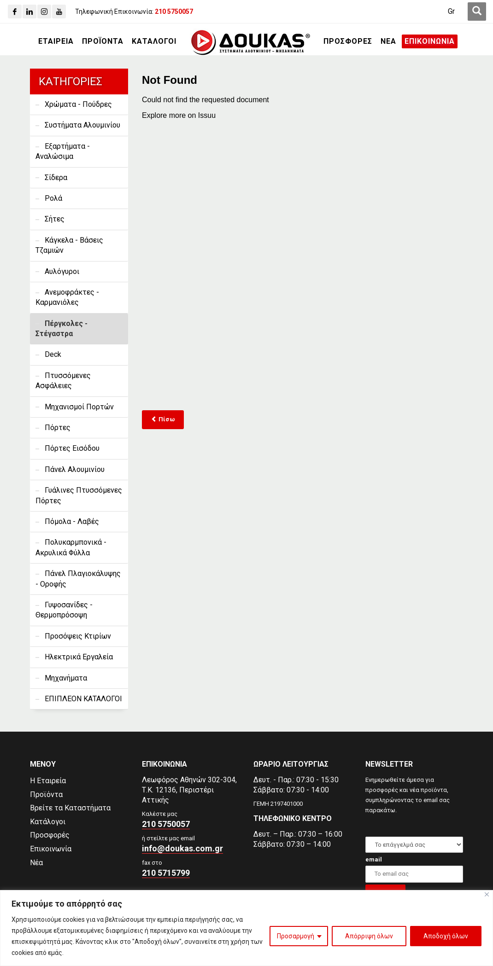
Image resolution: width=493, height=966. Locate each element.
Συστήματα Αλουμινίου (82, 125)
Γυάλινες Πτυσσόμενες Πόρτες (78, 495)
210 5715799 (166, 873)
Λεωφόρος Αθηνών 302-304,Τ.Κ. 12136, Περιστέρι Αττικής (189, 789)
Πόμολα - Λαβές (72, 521)
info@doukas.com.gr (182, 848)
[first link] (477, 11)
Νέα (36, 862)
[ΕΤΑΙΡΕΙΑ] (55, 41)
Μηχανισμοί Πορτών (79, 406)
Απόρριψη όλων (369, 936)
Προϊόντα (46, 794)
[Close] (487, 894)
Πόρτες (57, 427)
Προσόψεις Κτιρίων (78, 636)
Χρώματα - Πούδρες (78, 104)
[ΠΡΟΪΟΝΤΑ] (102, 41)
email (373, 859)
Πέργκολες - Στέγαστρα (61, 328)
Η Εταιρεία (48, 780)
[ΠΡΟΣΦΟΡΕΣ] (348, 41)
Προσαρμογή (295, 936)
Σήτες (55, 219)
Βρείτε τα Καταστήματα (70, 807)
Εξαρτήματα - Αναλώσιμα (62, 151)
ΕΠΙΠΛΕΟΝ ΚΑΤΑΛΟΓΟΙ (83, 698)
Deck (53, 354)
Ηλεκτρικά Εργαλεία (79, 656)
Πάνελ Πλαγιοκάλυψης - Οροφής (78, 578)
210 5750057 (166, 824)
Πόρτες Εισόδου (72, 448)
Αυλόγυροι (62, 271)
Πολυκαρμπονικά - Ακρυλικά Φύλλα (70, 547)
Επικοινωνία (50, 848)
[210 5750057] (174, 11)
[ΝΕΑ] (388, 41)
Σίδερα (56, 177)
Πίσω (163, 419)
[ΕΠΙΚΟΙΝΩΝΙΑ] (430, 41)
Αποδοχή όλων (445, 936)
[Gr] (451, 11)
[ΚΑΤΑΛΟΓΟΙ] (154, 41)
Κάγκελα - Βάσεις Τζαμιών (69, 245)
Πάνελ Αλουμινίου (75, 469)
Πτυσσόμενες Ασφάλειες (63, 380)
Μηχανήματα (66, 678)
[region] (246, 928)
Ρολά (53, 198)
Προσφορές (50, 835)
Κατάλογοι (47, 821)
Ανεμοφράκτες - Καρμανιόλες (67, 297)
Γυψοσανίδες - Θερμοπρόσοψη (64, 609)
